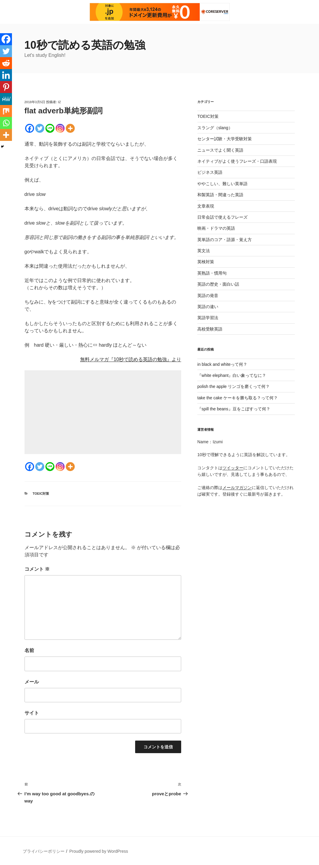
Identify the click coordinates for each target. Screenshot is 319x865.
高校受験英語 (209, 329)
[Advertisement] (103, 412)
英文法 (203, 250)
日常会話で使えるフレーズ (222, 217)
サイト (32, 712)
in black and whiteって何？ (222, 364)
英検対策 (205, 261)
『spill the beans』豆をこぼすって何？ (233, 408)
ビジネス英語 (209, 172)
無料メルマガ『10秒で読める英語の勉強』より (130, 359)
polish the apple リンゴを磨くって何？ (233, 386)
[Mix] (6, 111)
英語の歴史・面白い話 (218, 284)
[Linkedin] (6, 75)
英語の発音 (207, 295)
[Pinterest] (6, 87)
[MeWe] (6, 99)
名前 (29, 650)
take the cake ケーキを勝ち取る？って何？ (237, 397)
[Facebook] (29, 128)
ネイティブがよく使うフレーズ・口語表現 (237, 161)
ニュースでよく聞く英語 (220, 150)
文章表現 (205, 206)
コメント (37, 569)
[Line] (49, 128)
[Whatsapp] (6, 123)
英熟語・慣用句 (212, 273)
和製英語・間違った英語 (220, 194)
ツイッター (232, 467)
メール (32, 681)
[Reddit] (6, 63)
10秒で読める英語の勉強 (85, 45)
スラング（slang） (214, 127)
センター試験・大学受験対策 (224, 138)
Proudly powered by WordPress (98, 851)
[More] (70, 128)
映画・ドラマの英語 (216, 228)
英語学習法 (207, 317)
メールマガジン (237, 487)
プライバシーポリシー (44, 851)
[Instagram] (60, 128)
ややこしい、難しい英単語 (222, 183)
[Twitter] (39, 128)
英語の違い (207, 306)
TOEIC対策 (41, 493)
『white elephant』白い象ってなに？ (231, 375)
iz (59, 102)
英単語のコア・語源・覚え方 (224, 239)
